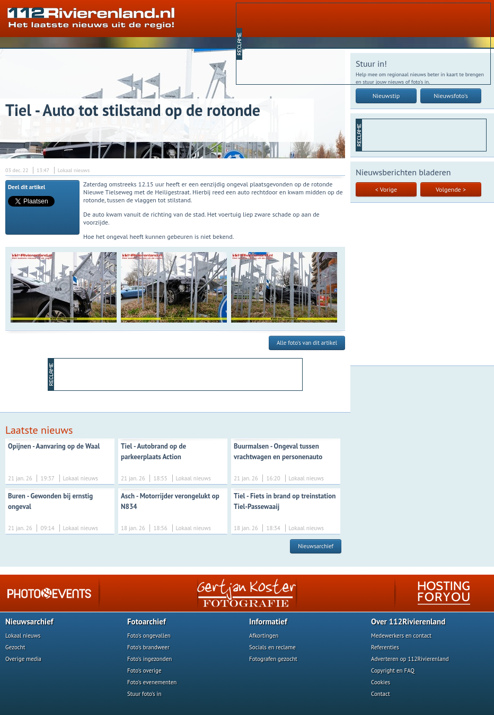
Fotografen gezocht (273, 659)
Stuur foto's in (144, 694)
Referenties (385, 647)
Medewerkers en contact (401, 635)
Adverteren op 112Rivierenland (410, 659)
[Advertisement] (294, 43)
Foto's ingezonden (149, 659)
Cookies (380, 682)
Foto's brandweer (148, 647)
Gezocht (15, 647)
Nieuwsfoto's (451, 96)
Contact (380, 694)
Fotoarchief (146, 621)
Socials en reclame (272, 647)
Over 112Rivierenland (408, 621)
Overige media (23, 659)
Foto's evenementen (152, 682)
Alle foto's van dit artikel (307, 342)
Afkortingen (263, 635)
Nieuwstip (386, 96)
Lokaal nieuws (22, 635)
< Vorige (386, 189)
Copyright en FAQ (392, 670)
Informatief (268, 621)
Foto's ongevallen (149, 635)
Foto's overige (144, 670)
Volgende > (451, 189)
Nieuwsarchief (315, 546)
